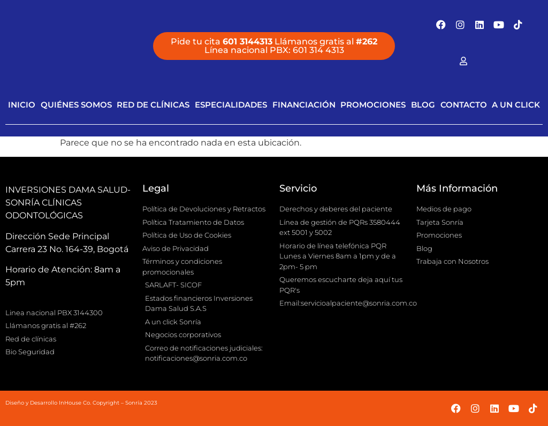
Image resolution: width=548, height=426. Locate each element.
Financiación (304, 105)
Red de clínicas (153, 105)
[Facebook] (463, 61)
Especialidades (231, 105)
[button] (274, 46)
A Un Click (516, 105)
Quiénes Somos (76, 105)
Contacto (463, 105)
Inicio (21, 105)
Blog (423, 105)
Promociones (373, 105)
